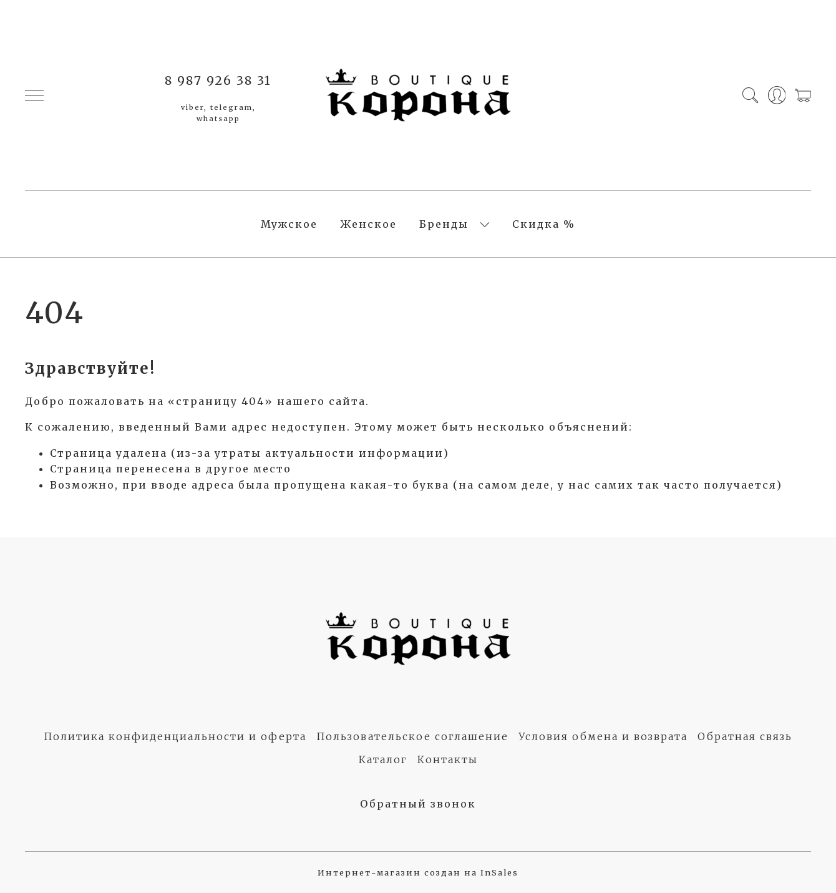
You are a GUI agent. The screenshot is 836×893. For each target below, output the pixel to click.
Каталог (383, 759)
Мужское (289, 224)
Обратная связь (744, 736)
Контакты (447, 759)
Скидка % (543, 224)
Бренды (444, 224)
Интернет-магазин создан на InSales (418, 872)
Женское (368, 224)
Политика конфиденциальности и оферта (175, 736)
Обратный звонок (418, 804)
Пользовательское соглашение (412, 736)
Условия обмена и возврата (603, 736)
